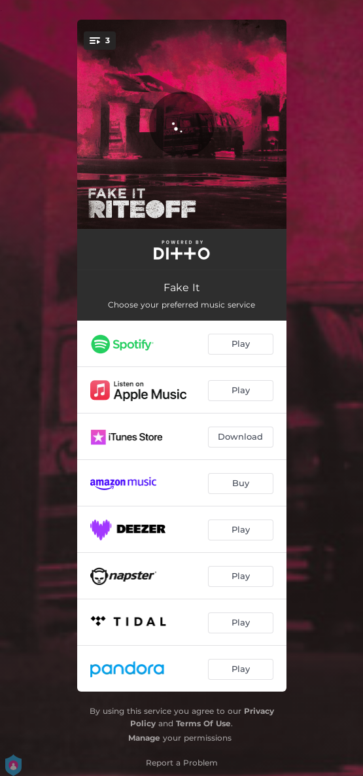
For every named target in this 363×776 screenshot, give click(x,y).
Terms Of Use (203, 723)
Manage (144, 738)
